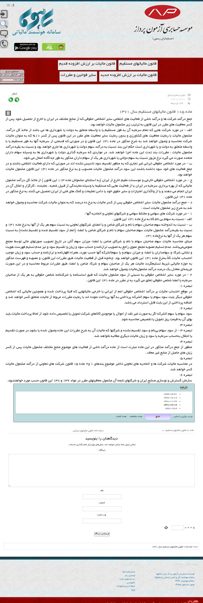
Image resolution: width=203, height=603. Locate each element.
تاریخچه (183, 387)
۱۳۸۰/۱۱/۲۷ (171, 401)
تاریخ (158, 417)
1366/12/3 (172, 408)
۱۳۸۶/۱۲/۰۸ (171, 398)
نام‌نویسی (131, 583)
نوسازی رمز (130, 575)
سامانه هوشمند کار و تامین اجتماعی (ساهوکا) (174, 577)
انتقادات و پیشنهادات (125, 586)
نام (102, 490)
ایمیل (101, 502)
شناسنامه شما (129, 572)
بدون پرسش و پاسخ (177, 95)
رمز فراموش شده (127, 579)
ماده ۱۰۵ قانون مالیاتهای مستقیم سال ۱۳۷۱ (155, 112)
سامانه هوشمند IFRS (184, 581)
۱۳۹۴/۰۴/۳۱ (171, 394)
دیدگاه (101, 450)
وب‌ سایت (101, 515)
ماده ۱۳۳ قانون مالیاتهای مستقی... (86, 431)
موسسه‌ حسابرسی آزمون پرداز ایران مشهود (175, 574)
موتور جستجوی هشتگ (184, 585)
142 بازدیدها (177, 103)
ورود (133, 590)
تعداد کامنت (121, 416)
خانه (195, 547)
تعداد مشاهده (135, 416)
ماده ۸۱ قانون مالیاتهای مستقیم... (179, 430)
